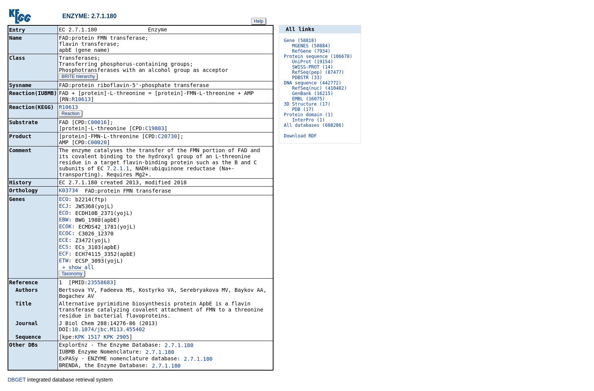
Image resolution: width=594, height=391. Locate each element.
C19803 (154, 129)
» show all (76, 268)
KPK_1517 (87, 338)
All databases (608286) (314, 125)
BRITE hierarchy (78, 77)
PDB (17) (303, 109)
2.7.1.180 (179, 346)
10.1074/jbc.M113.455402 (108, 330)
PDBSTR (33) (307, 77)
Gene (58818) (300, 40)
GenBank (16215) (312, 93)
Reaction (70, 114)
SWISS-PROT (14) (312, 67)
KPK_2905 (116, 338)
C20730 (167, 137)
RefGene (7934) (311, 51)
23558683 (100, 283)
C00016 (97, 123)
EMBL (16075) (308, 98)
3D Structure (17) (307, 104)
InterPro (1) (308, 120)
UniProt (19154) (312, 61)
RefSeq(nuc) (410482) (319, 88)
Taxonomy (71, 274)
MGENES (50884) (311, 45)
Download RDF (300, 136)
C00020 (97, 143)
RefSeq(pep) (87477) (318, 72)
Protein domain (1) (308, 114)
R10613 (81, 100)
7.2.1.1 (118, 169)
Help (258, 21)
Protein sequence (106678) (318, 56)
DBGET (17, 380)
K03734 (68, 191)
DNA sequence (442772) (312, 83)
